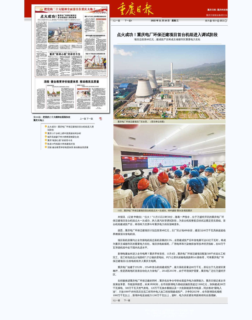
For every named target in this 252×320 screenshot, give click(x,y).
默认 (223, 20)
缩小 (216, 20)
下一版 (90, 118)
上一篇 (116, 20)
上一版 (83, 118)
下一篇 (128, 20)
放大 (208, 20)
